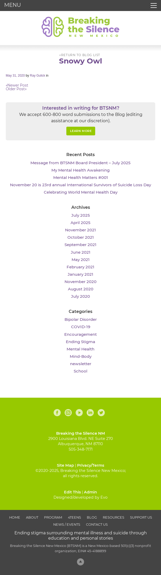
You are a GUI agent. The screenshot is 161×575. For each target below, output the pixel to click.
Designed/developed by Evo (80, 497)
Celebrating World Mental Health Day (80, 192)
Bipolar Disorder (81, 319)
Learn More (81, 131)
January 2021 (80, 274)
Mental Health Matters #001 (80, 177)
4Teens (74, 517)
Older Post (16, 89)
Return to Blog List (80, 55)
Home (14, 517)
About (32, 517)
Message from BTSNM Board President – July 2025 (80, 162)
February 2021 (80, 266)
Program (53, 517)
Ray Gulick (37, 75)
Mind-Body (81, 356)
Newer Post (17, 85)
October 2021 (80, 237)
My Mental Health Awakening (80, 170)
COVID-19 (80, 326)
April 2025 (80, 222)
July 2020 (80, 296)
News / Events (66, 524)
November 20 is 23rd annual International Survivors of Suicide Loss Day (80, 184)
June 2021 (80, 252)
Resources (113, 517)
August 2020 (80, 288)
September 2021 (80, 244)
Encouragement (80, 334)
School (80, 371)
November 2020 (80, 281)
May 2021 (81, 259)
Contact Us (97, 524)
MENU (12, 5)
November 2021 (80, 229)
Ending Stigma (80, 341)
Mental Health (80, 349)
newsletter (80, 363)
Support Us (141, 517)
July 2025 (80, 215)
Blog (92, 517)
